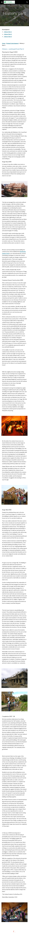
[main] (14, 15)
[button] (2, 2)
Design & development (12, 43)
